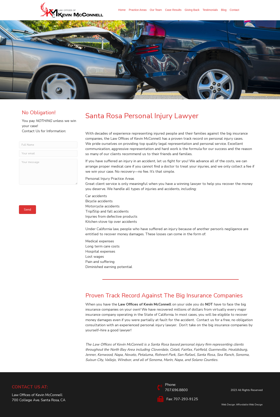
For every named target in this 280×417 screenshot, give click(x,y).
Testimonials (210, 9)
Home (121, 9)
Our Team (156, 9)
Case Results (173, 9)
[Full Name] (48, 144)
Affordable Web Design (249, 404)
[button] (27, 209)
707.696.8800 (176, 390)
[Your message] (48, 172)
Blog (223, 9)
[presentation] (49, 195)
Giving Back (192, 9)
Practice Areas (138, 9)
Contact (234, 9)
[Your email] (48, 153)
